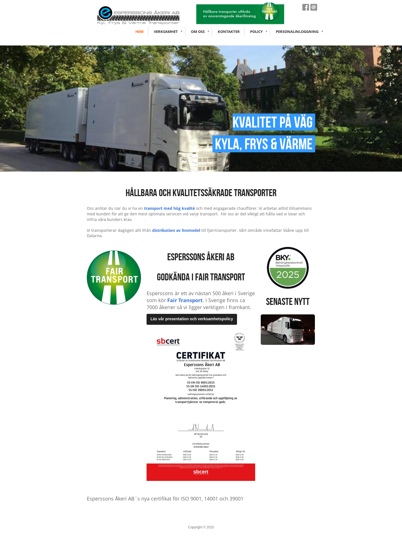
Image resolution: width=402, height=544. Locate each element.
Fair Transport (185, 300)
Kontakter (229, 31)
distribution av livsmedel (176, 230)
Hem (139, 31)
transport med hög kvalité (169, 208)
